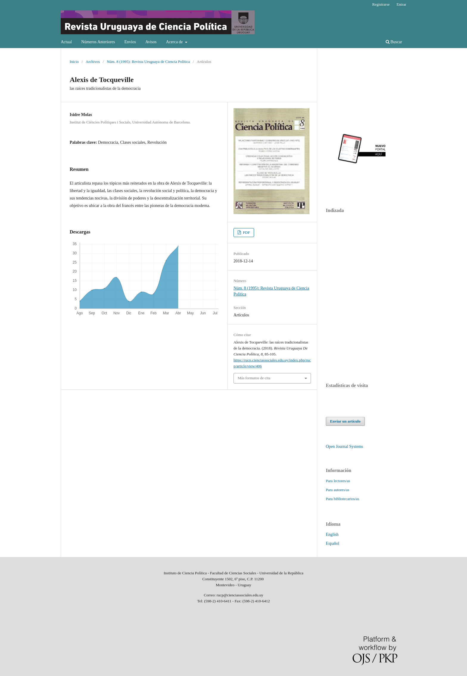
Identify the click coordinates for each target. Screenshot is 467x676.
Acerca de (175, 42)
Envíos (130, 42)
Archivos (93, 61)
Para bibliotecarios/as (342, 498)
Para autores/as (337, 490)
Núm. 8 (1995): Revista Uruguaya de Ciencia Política (148, 61)
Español (332, 543)
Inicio (74, 61)
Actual (66, 42)
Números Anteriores (98, 42)
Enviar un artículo (345, 421)
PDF (246, 232)
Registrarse (381, 4)
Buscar (394, 42)
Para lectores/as (338, 481)
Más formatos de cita (254, 378)
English (332, 534)
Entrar (401, 4)
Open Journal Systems (344, 446)
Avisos (151, 42)
